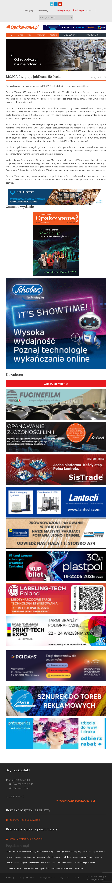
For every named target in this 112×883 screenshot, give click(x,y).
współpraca (57, 857)
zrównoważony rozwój (26, 851)
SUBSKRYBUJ (42, 10)
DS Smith (43, 863)
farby (64, 863)
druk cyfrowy (76, 851)
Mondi (50, 857)
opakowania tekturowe (65, 868)
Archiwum (41, 35)
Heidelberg (66, 857)
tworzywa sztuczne (39, 857)
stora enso (79, 868)
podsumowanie (23, 868)
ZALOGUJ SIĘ (27, 10)
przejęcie (101, 851)
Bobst (48, 862)
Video (30, 35)
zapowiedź (17, 862)
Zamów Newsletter (56, 383)
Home (11, 35)
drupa (85, 863)
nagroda (24, 863)
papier (53, 862)
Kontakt (53, 35)
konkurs (75, 857)
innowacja (11, 868)
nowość (70, 862)
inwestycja (60, 851)
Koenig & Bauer (85, 857)
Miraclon (78, 862)
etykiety (67, 851)
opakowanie (10, 857)
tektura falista (97, 857)
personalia (87, 851)
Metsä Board (26, 857)
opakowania (11, 851)
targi (39, 851)
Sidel (58, 863)
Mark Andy (17, 857)
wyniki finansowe (47, 868)
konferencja (34, 862)
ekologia (51, 852)
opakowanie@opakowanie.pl (77, 800)
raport (95, 851)
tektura (10, 862)
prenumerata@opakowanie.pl (26, 839)
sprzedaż (92, 862)
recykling (45, 851)
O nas (20, 35)
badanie (34, 868)
